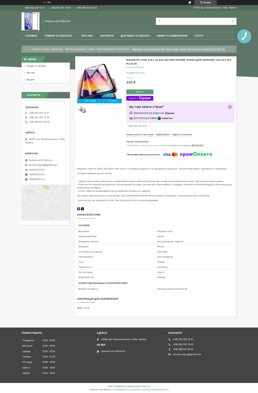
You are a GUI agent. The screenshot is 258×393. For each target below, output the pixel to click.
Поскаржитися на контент (126, 389)
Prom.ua (146, 386)
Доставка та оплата (135, 35)
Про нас (87, 35)
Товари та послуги (58, 35)
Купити (140, 91)
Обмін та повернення (172, 35)
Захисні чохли (41, 49)
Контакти (107, 35)
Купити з (139, 98)
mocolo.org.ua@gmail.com (43, 165)
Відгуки (30, 79)
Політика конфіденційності (155, 389)
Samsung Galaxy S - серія (79, 49)
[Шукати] (232, 21)
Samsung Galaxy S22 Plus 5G (113, 49)
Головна (31, 35)
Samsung (56, 49)
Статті (199, 35)
